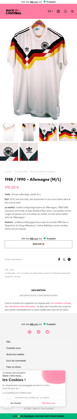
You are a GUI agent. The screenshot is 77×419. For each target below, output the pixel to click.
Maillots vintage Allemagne (42, 172)
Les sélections (21, 172)
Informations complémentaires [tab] (38, 296)
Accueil (8, 172)
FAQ (8, 341)
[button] (50, 11)
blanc (18, 277)
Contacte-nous (13, 348)
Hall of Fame (23, 273)
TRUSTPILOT (29, 416)
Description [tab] (38, 290)
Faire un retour (13, 367)
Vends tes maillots (15, 354)
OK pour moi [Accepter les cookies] (23, 403)
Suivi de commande (16, 360)
